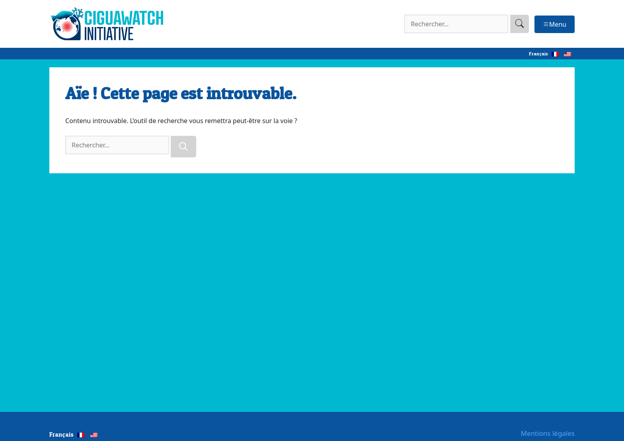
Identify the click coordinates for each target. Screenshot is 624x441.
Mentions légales (548, 433)
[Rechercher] (183, 146)
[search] (519, 24)
